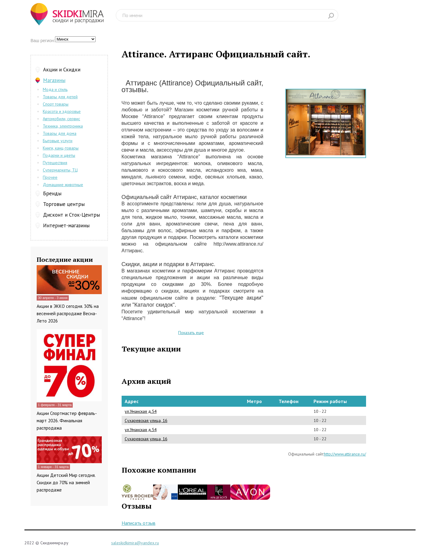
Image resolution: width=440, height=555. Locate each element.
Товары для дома (59, 133)
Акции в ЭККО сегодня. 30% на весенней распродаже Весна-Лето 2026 (68, 313)
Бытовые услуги (57, 140)
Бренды (52, 193)
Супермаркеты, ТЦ (60, 170)
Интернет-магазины (66, 225)
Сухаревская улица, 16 (146, 420)
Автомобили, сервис (61, 118)
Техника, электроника (63, 126)
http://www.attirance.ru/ (345, 454)
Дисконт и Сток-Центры (71, 214)
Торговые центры (64, 204)
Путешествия (55, 162)
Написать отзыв (139, 523)
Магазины (54, 80)
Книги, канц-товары (61, 148)
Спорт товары (55, 104)
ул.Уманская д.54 (141, 411)
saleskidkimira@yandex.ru (135, 543)
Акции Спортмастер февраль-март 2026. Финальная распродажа (67, 420)
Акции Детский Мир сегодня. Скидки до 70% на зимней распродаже (66, 482)
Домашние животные (63, 184)
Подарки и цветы (59, 155)
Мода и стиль (55, 89)
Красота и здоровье (62, 111)
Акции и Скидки (61, 69)
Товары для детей (60, 96)
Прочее (50, 177)
